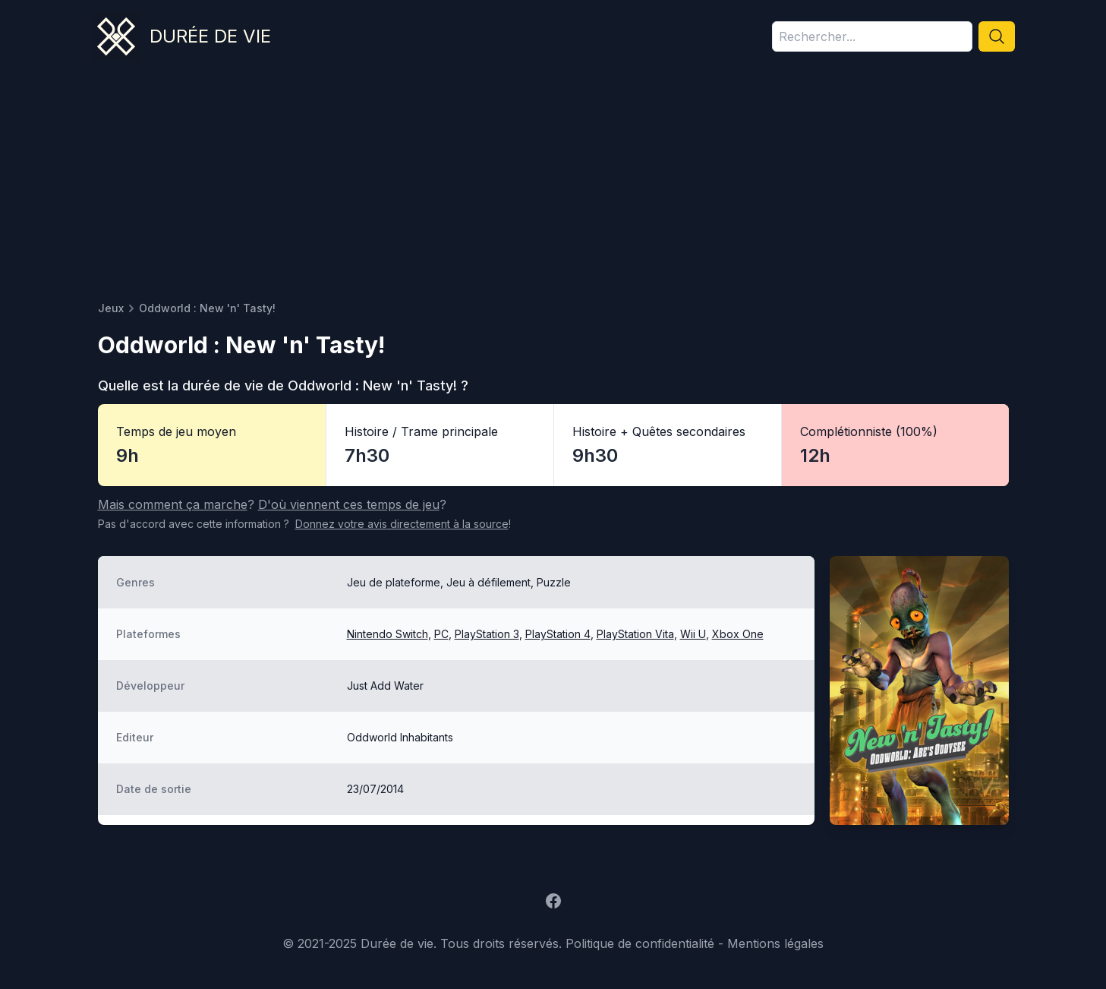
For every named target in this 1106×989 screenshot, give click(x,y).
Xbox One (738, 633)
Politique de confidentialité (640, 943)
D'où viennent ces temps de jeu (349, 504)
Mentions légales (775, 943)
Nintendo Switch (387, 633)
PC (441, 633)
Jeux (111, 308)
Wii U (693, 633)
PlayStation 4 (558, 633)
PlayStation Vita (635, 633)
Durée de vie (210, 36)
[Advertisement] (553, 187)
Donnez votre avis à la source (402, 523)
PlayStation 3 (487, 633)
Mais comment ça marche (172, 504)
